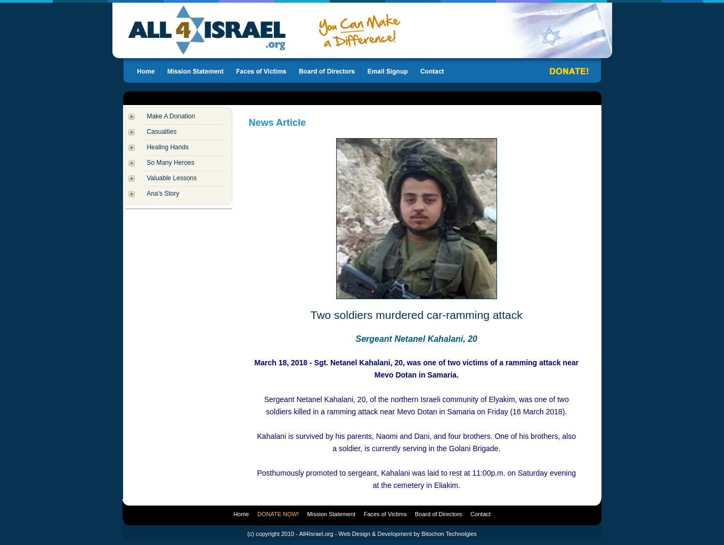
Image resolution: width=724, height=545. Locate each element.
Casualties (161, 131)
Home (241, 514)
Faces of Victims (385, 514)
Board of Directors (438, 514)
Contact (480, 514)
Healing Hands (168, 147)
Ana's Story (163, 193)
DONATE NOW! (278, 514)
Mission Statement (331, 514)
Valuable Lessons (172, 178)
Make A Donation (171, 116)
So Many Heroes (170, 162)
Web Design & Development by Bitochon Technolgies (407, 534)
